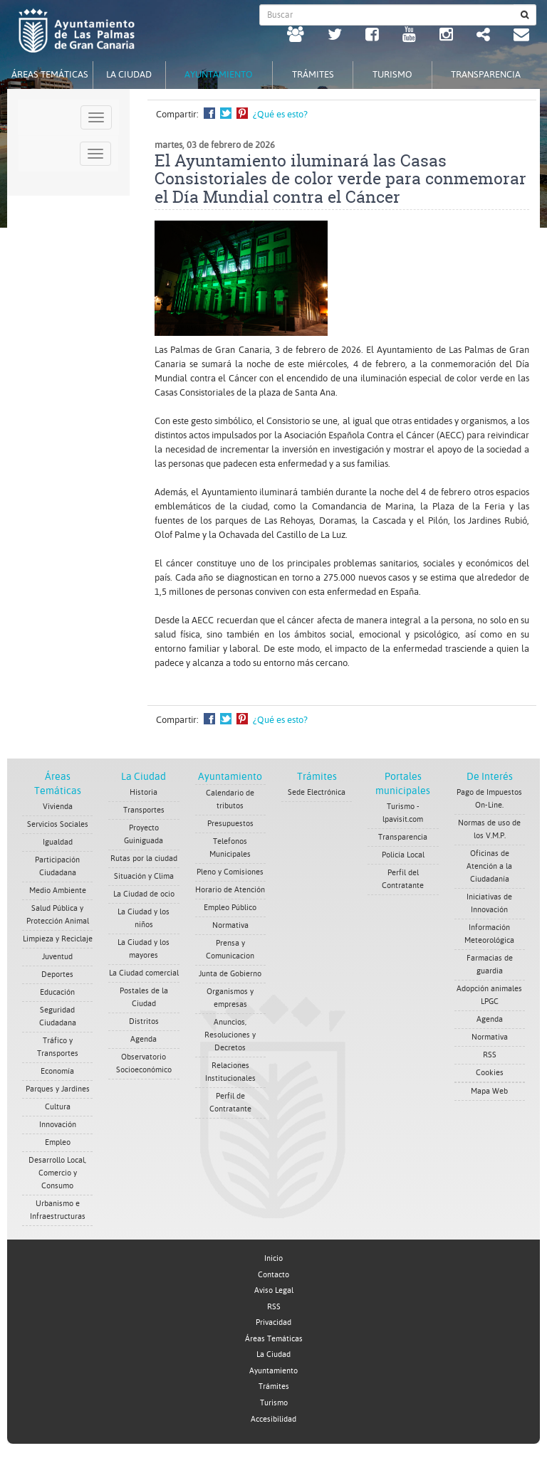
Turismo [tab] (392, 74)
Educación (57, 992)
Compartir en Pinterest (242, 113)
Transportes (144, 810)
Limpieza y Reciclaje (58, 939)
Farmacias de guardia (490, 964)
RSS (489, 1055)
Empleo (58, 1142)
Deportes (57, 974)
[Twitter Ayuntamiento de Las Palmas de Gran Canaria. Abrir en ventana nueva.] (335, 36)
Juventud (57, 956)
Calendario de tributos (230, 799)
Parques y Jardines (58, 1089)
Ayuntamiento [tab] (218, 74)
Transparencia (402, 837)
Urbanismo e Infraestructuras (57, 1210)
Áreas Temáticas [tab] (49, 74)
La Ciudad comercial (144, 973)
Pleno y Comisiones (230, 872)
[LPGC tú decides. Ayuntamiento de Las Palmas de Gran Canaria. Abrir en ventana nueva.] (295, 36)
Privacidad (273, 1322)
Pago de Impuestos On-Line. (489, 799)
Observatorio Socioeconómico (144, 1063)
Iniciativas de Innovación (489, 903)
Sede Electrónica (316, 792)
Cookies (490, 1072)
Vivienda (58, 806)
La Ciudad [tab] (129, 74)
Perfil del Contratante (403, 879)
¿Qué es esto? (280, 114)
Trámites (317, 776)
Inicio (273, 1258)
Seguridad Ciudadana (57, 1016)
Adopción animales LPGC (489, 995)
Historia (143, 792)
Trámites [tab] (313, 74)
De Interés (490, 776)
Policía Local (403, 855)
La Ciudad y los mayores (144, 949)
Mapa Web (489, 1091)
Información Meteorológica (489, 934)
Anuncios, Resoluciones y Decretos (230, 1035)
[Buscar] (525, 15)
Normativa (230, 925)
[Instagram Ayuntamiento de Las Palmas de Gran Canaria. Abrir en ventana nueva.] (446, 36)
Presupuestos (230, 823)
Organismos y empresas (230, 998)
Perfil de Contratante (230, 1103)
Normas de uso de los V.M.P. (489, 829)
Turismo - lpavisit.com (402, 813)
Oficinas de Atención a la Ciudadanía (489, 866)
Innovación (57, 1124)
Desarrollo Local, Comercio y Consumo (57, 1173)
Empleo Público (230, 907)
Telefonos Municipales (230, 848)
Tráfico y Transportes (57, 1047)
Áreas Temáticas (274, 1338)
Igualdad (58, 842)
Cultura (58, 1106)
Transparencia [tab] (486, 74)
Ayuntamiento (230, 776)
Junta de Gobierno (230, 973)
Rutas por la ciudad (143, 858)
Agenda (143, 1039)
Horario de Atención (230, 889)
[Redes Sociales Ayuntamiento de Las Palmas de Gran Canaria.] (483, 36)
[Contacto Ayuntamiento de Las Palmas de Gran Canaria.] (521, 36)
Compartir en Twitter (225, 113)
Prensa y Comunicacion (230, 950)
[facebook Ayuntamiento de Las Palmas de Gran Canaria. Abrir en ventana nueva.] (372, 36)
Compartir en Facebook (209, 113)
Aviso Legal (273, 1290)
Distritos (144, 1021)
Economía (57, 1071)
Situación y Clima (144, 876)
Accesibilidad (273, 1419)
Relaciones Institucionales (230, 1072)
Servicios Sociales (57, 824)
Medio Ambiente (57, 890)
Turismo (274, 1402)
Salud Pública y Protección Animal (57, 915)
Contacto (273, 1274)
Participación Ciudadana (57, 866)
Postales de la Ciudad (144, 997)
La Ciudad (143, 776)
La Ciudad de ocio (143, 894)
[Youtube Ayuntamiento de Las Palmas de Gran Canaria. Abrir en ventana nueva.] (409, 36)
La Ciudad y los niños (144, 918)
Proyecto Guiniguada (143, 834)
